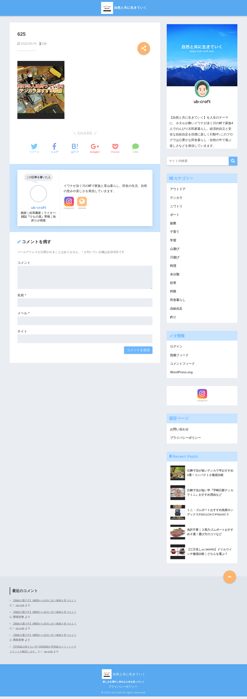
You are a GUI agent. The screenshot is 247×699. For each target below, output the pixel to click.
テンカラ (176, 197)
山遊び (175, 249)
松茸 (173, 284)
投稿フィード (180, 357)
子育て (175, 232)
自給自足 (176, 310)
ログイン (176, 348)
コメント (23, 263)
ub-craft (26, 608)
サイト (22, 331)
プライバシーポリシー (186, 440)
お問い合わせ (180, 431)
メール (23, 313)
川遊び (175, 258)
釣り (173, 318)
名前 (21, 295)
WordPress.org (181, 374)
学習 (173, 241)
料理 (173, 267)
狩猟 (173, 293)
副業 (173, 223)
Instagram (69, 208)
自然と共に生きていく (123, 7)
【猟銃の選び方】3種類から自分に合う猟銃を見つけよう (43, 605)
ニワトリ (176, 206)
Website (82, 208)
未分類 (175, 275)
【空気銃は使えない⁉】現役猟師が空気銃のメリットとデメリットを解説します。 (43, 651)
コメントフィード (183, 365)
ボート (175, 215)
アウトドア (178, 189)
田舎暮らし (178, 301)
